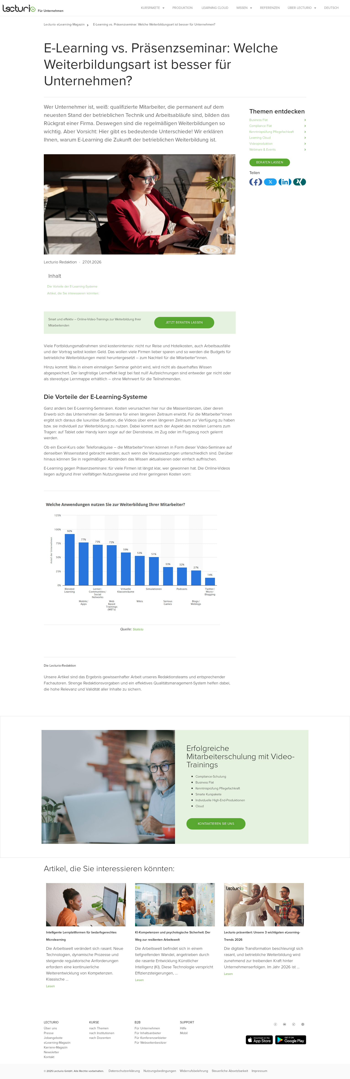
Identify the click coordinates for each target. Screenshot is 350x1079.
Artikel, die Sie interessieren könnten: (73, 293)
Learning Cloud (215, 8)
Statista (138, 629)
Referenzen (270, 8)
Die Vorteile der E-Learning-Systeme (72, 286)
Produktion (182, 8)
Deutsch (331, 8)
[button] (90, 24)
